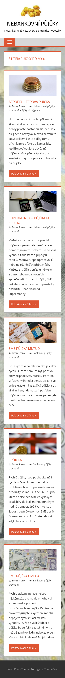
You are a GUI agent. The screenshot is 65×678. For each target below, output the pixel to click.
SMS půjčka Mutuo (24, 348)
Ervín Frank (18, 106)
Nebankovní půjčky (32, 23)
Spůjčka (15, 459)
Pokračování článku (22, 173)
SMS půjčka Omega (24, 576)
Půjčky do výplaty (30, 110)
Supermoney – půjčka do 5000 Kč (29, 220)
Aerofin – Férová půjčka (29, 101)
